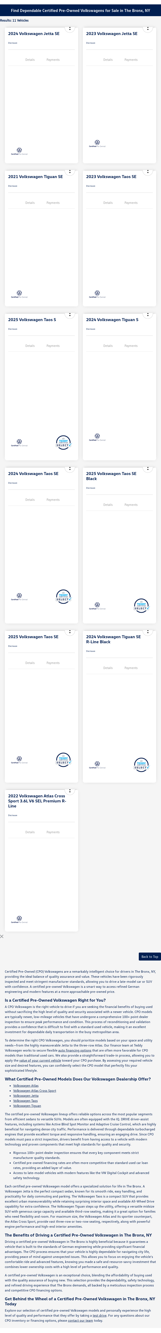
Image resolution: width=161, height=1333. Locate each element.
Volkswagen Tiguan (27, 1106)
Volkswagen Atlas (26, 1085)
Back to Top (150, 956)
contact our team (80, 1320)
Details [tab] (30, 59)
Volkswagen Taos (25, 1101)
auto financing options (74, 1050)
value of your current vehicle (40, 1060)
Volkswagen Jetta (26, 1095)
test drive (99, 1315)
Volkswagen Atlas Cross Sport (34, 1090)
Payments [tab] (53, 59)
